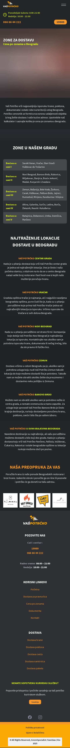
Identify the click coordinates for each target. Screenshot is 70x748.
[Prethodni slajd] (7, 500)
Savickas (51, 740)
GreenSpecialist (38, 740)
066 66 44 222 (12, 22)
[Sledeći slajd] (63, 500)
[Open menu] (63, 5)
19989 (60, 22)
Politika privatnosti (35, 727)
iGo (58, 740)
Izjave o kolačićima (35, 733)
